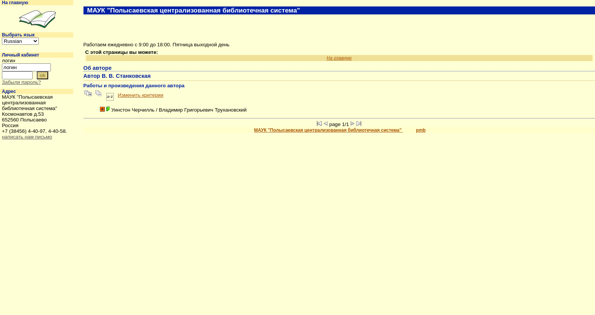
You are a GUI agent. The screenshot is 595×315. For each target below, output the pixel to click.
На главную (15, 2)
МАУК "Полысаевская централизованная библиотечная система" (328, 130)
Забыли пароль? (21, 82)
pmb (420, 130)
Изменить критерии (140, 95)
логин (8, 60)
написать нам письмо (27, 137)
